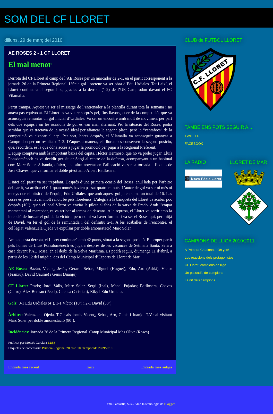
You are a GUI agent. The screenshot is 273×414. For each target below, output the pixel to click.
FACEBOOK (194, 144)
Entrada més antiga (156, 367)
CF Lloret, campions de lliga (205, 265)
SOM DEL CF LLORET (57, 19)
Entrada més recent (23, 367)
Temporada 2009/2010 (97, 348)
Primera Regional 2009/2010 (61, 348)
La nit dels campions (200, 280)
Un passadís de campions (204, 273)
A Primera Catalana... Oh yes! (207, 250)
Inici (90, 367)
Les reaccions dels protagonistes (209, 257)
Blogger (169, 404)
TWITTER (192, 136)
